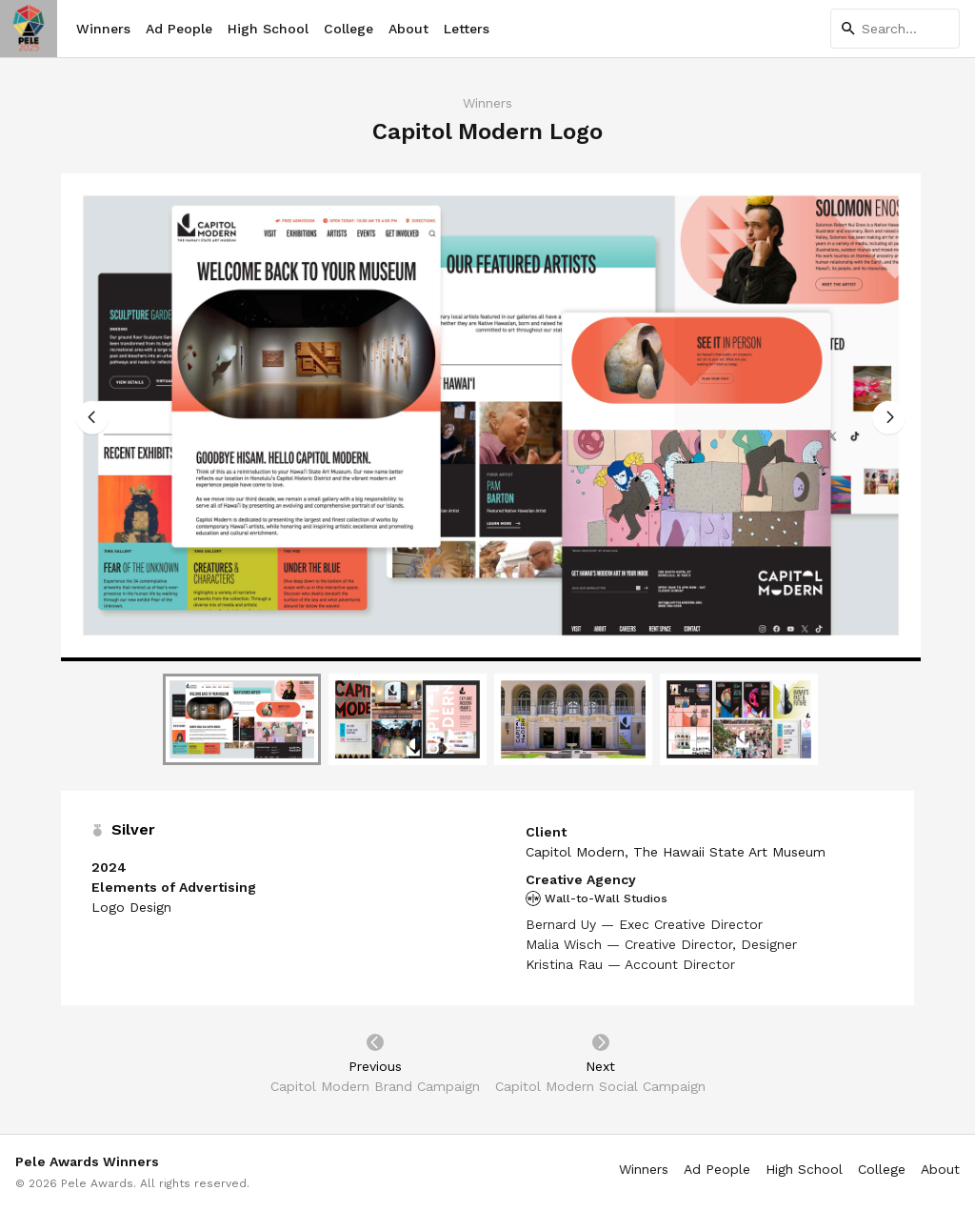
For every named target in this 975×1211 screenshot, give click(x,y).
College (348, 28)
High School (268, 28)
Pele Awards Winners (87, 1161)
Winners (103, 28)
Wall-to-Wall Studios (596, 898)
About (408, 28)
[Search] (895, 29)
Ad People (179, 28)
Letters (466, 28)
